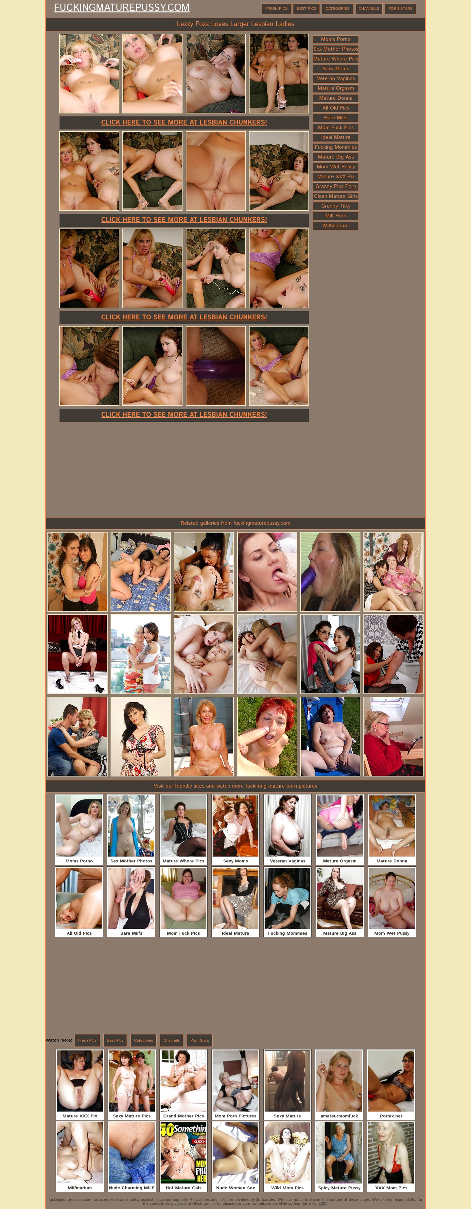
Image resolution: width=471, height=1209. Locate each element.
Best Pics (306, 8)
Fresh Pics (276, 8)
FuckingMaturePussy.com (122, 8)
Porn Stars (400, 8)
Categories (337, 8)
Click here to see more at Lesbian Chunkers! (184, 123)
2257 (323, 1203)
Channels (369, 8)
